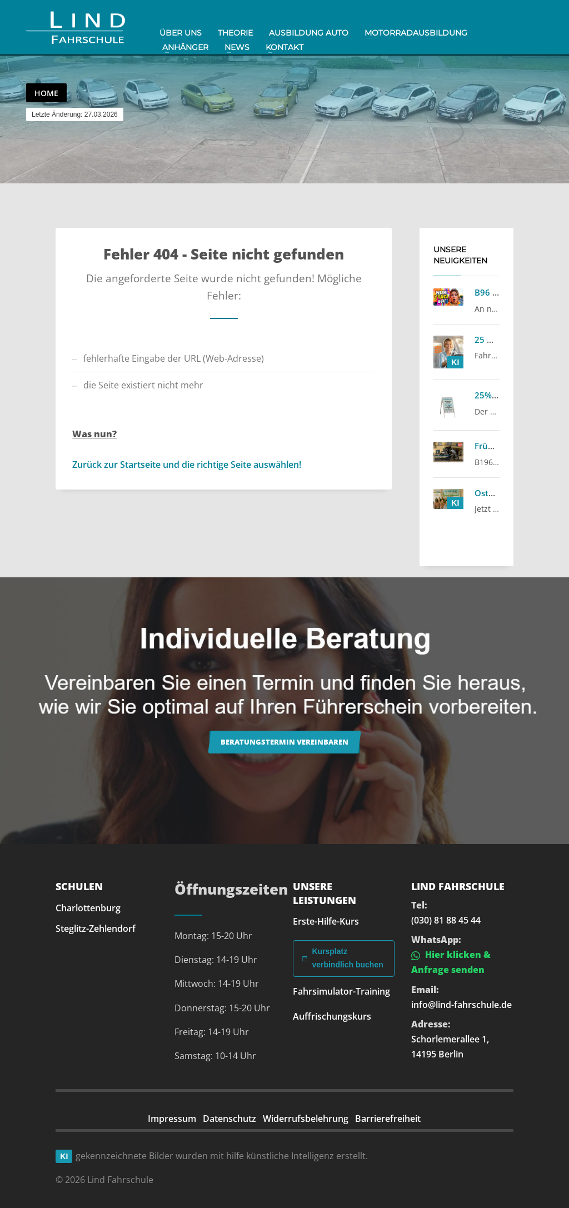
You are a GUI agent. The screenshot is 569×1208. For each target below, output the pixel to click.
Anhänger (185, 47)
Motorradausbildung (416, 33)
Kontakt (284, 47)
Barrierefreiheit (388, 1118)
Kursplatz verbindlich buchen (342, 958)
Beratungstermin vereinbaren (284, 742)
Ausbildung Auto (308, 33)
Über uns (180, 33)
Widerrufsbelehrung (305, 1118)
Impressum (172, 1118)
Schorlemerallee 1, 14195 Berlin (450, 1046)
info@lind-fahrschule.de (461, 1005)
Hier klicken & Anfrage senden (451, 962)
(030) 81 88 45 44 (446, 920)
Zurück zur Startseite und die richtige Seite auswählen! (186, 464)
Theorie (235, 33)
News (236, 47)
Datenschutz (229, 1118)
